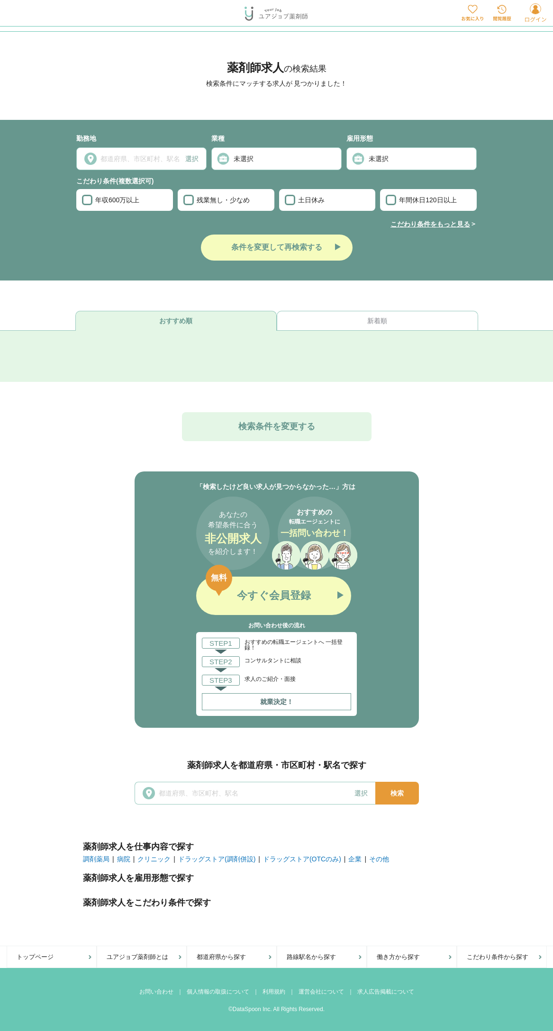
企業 (355, 859)
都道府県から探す (221, 956)
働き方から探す (398, 956)
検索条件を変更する (276, 426)
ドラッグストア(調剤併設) (216, 859)
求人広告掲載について (385, 991)
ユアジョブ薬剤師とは (137, 956)
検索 (397, 793)
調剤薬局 (96, 859)
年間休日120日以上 (421, 200)
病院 (123, 859)
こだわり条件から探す (497, 956)
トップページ (35, 956)
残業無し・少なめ (216, 200)
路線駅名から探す (311, 956)
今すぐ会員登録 (274, 595)
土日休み (305, 200)
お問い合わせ (156, 991)
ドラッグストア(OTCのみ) (302, 859)
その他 (379, 859)
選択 (192, 159)
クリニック (154, 859)
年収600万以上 (110, 200)
